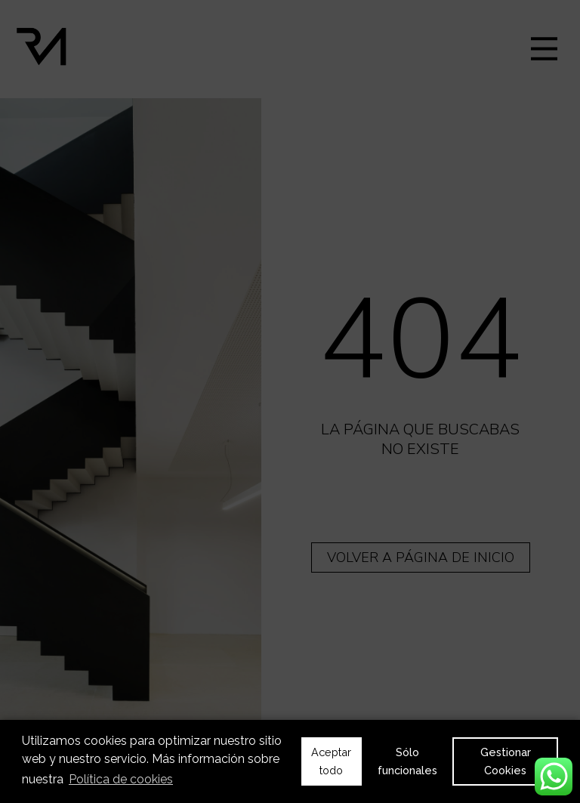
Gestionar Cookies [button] (505, 761)
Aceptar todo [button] (331, 761)
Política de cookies (121, 779)
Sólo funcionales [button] (407, 761)
